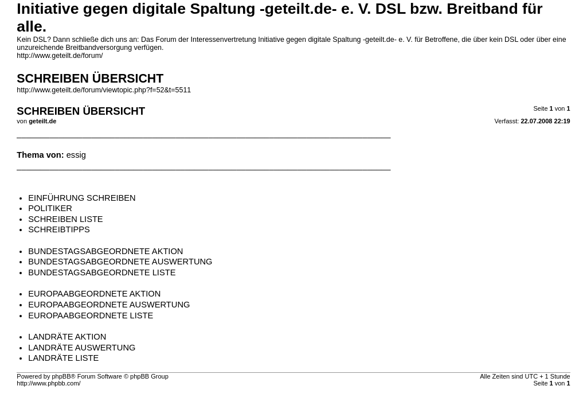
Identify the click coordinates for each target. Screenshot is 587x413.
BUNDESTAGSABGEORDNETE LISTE (101, 272)
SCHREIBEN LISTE (65, 219)
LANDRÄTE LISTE (63, 358)
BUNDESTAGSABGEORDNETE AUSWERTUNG (120, 261)
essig (76, 154)
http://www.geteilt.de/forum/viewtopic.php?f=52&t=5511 (104, 90)
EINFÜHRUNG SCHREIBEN (81, 197)
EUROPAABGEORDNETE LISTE (90, 315)
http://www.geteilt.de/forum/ (60, 56)
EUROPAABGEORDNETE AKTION (94, 293)
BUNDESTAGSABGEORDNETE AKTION (105, 251)
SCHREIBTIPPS (59, 229)
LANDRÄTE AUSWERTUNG (81, 347)
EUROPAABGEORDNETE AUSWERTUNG (109, 304)
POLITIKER (50, 208)
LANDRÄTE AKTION (67, 336)
